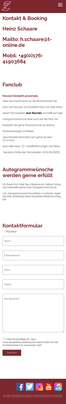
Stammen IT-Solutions (52, 396)
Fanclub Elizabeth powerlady (20, 95)
